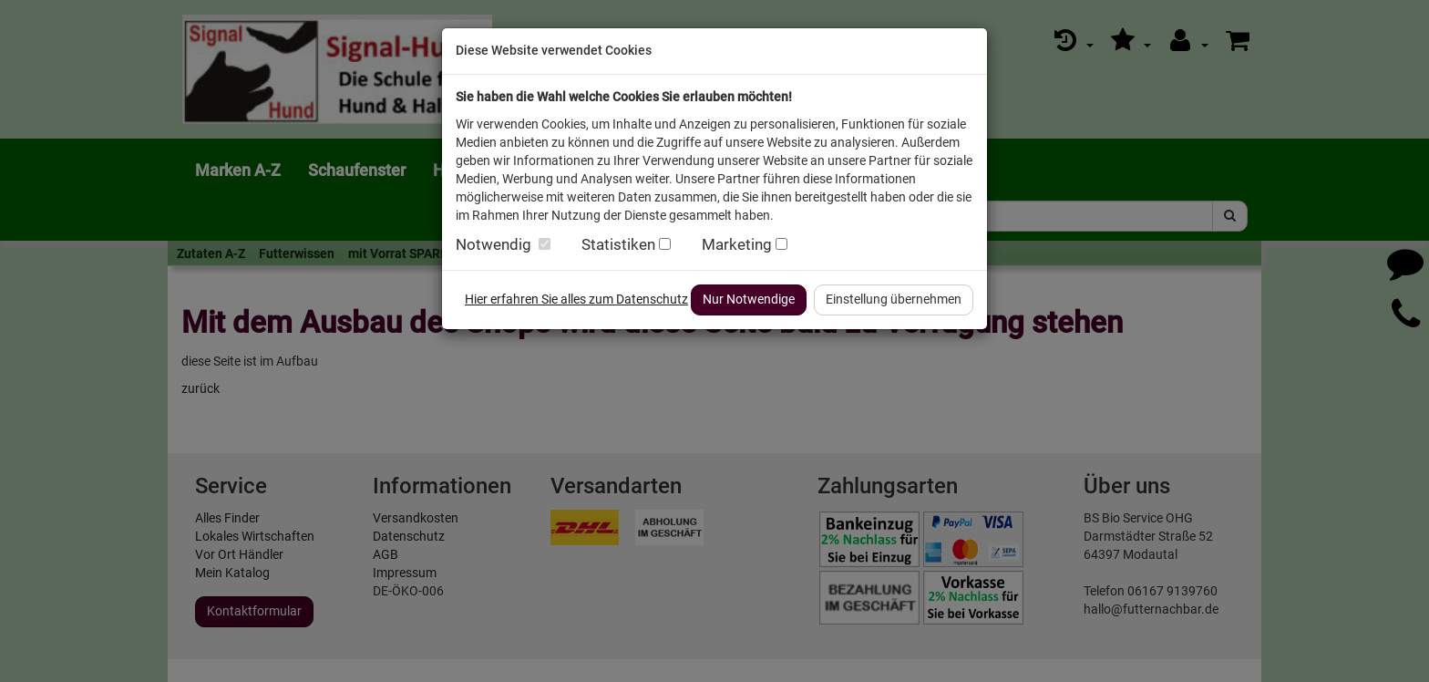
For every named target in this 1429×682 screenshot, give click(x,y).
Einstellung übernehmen (893, 299)
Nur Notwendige (749, 299)
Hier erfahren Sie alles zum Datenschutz (576, 299)
